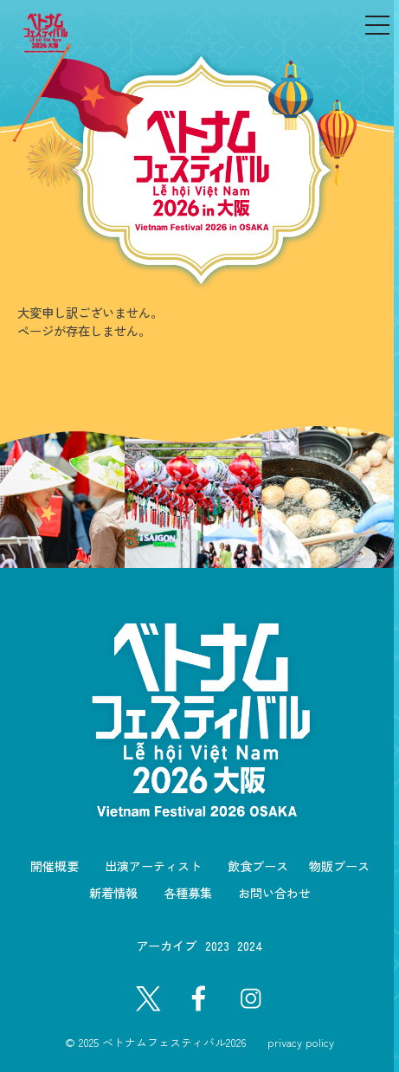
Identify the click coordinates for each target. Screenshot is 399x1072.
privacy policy (300, 1042)
